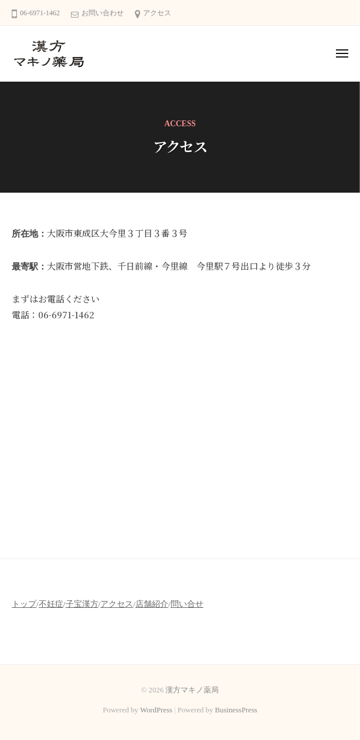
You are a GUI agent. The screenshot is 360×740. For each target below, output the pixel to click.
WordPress (156, 710)
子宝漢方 (82, 604)
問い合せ (187, 604)
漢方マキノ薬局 (192, 690)
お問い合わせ (102, 13)
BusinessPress (236, 710)
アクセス (157, 13)
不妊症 (51, 604)
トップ (24, 604)
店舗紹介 (151, 604)
